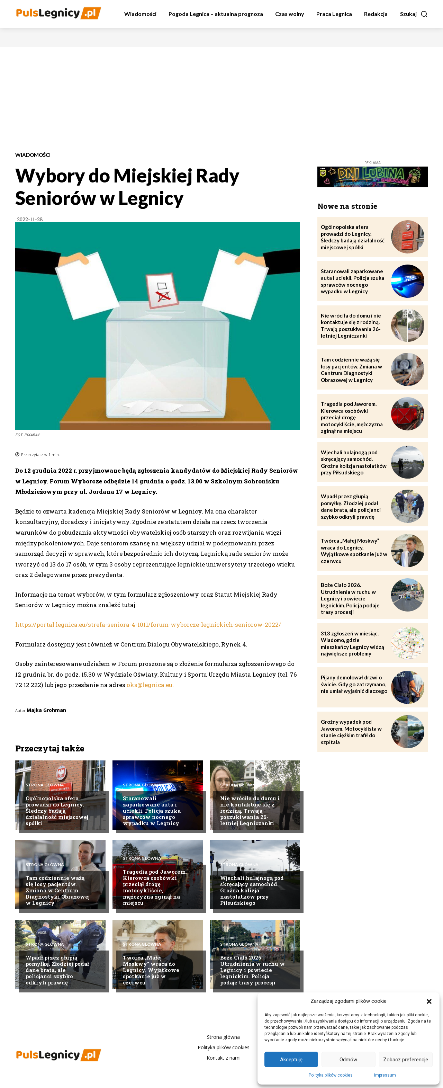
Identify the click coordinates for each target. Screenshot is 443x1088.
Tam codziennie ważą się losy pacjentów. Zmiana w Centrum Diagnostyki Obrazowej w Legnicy (58, 890)
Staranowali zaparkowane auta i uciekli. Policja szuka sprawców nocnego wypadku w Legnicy (152, 811)
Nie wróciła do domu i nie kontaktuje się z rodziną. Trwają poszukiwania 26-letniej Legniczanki (250, 811)
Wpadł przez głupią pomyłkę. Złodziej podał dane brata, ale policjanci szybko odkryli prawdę (57, 970)
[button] (429, 1001)
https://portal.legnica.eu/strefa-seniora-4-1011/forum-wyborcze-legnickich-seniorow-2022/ (148, 624)
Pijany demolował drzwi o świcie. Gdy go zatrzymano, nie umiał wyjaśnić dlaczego (354, 684)
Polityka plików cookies (331, 1075)
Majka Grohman (46, 710)
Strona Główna (45, 784)
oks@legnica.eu (149, 685)
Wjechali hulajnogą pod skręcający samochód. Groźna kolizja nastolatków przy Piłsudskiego (252, 890)
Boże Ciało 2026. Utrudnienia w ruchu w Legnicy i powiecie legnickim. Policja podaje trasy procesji (252, 970)
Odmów (348, 1059)
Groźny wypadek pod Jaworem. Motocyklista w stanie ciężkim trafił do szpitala (351, 732)
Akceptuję (291, 1059)
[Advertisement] (221, 99)
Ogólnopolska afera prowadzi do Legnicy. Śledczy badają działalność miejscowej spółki (57, 811)
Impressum (385, 1075)
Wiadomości (33, 155)
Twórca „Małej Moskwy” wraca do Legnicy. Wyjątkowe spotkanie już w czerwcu (151, 970)
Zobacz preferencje (405, 1059)
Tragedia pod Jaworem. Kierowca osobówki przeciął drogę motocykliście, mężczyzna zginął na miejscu (155, 887)
